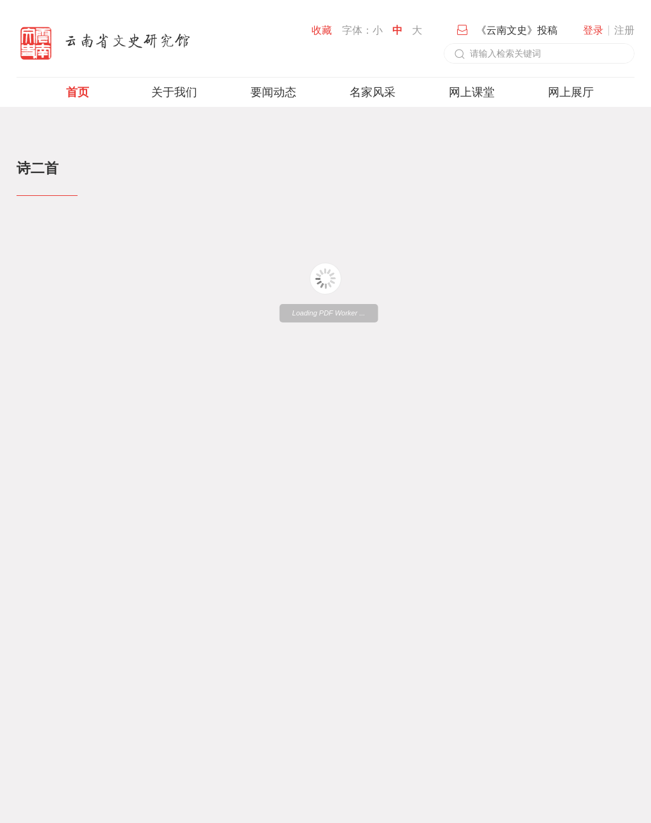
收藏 (322, 30)
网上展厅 (571, 92)
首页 (77, 92)
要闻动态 (273, 92)
